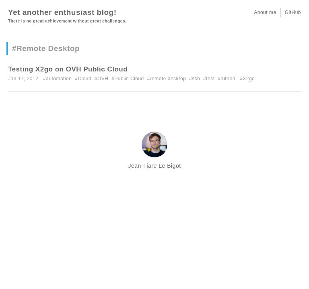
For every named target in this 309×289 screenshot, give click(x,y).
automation (59, 78)
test (210, 78)
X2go (249, 78)
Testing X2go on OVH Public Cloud (68, 69)
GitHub (293, 12)
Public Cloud (129, 78)
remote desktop (168, 78)
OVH (103, 78)
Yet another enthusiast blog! (62, 12)
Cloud (84, 78)
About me (265, 12)
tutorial (228, 78)
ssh (196, 78)
